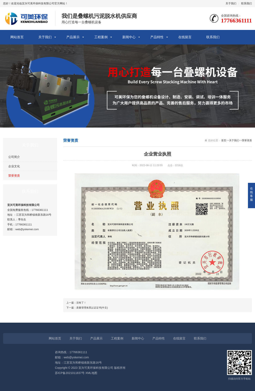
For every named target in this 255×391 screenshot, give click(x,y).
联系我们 (246, 3)
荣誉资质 (14, 175)
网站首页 (17, 37)
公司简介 (14, 157)
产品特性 (157, 37)
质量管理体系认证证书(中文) (92, 307)
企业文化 (14, 166)
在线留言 (185, 37)
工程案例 (101, 37)
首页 (223, 140)
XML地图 (91, 373)
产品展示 (73, 37)
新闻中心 (129, 37)
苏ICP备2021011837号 (70, 373)
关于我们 (231, 3)
